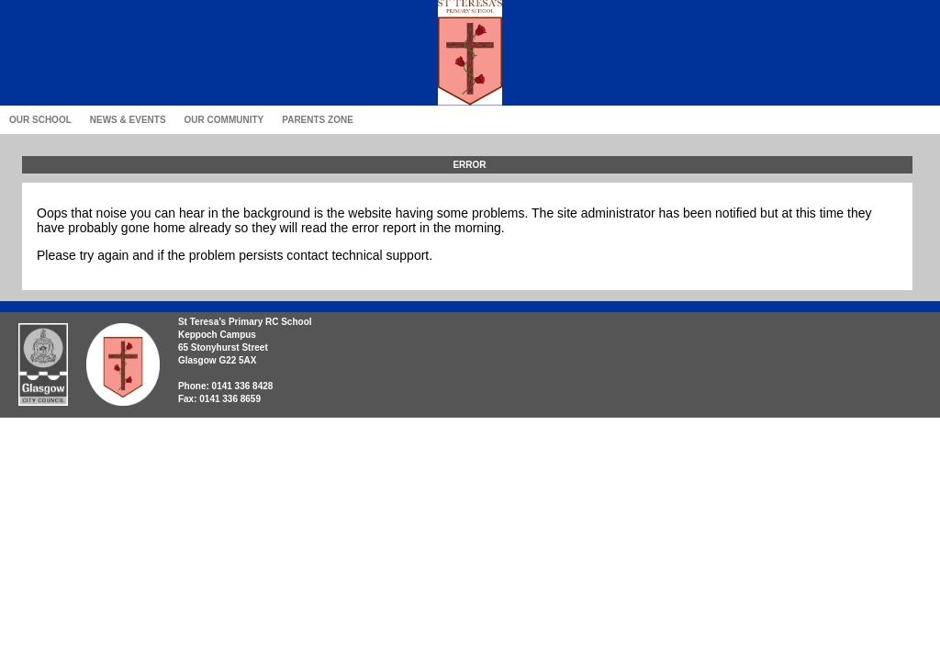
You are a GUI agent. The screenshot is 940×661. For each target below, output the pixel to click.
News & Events (128, 120)
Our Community (224, 120)
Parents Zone (317, 120)
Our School (40, 120)
